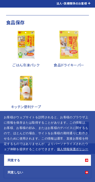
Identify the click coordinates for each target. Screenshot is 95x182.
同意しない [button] (15, 172)
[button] (89, 149)
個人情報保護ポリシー (72, 149)
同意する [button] (14, 160)
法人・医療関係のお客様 (71, 3)
